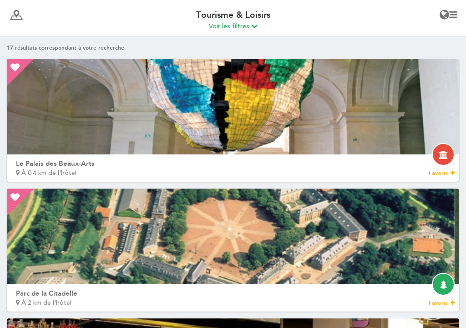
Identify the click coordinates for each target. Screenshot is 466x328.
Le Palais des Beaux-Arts (55, 163)
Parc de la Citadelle (46, 293)
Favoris (442, 173)
